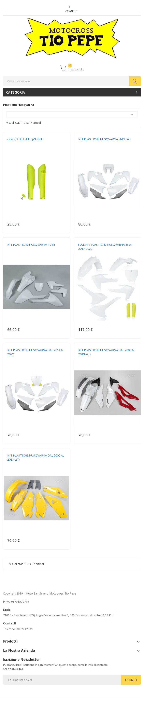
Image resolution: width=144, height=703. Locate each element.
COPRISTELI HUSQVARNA (25, 139)
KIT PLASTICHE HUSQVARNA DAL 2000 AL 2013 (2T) (35, 457)
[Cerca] (72, 81)
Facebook (70, 7)
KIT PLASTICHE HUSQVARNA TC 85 (31, 244)
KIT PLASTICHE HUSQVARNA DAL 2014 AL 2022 (35, 352)
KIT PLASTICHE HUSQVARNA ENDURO (104, 139)
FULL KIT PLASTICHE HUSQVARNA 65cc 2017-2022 (105, 246)
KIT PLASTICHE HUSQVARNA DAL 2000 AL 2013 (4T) (106, 352)
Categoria (15, 92)
